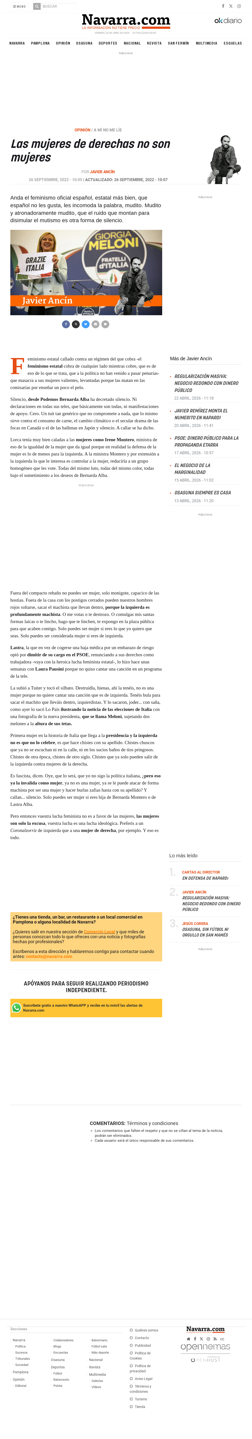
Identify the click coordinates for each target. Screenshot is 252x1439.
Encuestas (60, 1352)
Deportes (108, 43)
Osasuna (84, 43)
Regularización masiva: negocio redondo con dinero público (206, 383)
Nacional (132, 43)
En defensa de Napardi (205, 878)
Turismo (141, 1399)
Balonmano (99, 1340)
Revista (154, 43)
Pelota (57, 1386)
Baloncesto (61, 1379)
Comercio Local (99, 931)
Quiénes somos (146, 1330)
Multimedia (206, 43)
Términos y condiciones (152, 1123)
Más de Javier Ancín (191, 358)
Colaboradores (63, 1340)
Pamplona (40, 43)
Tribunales (22, 1359)
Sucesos (21, 1352)
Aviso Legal (143, 1379)
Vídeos (96, 1387)
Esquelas (233, 43)
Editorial (20, 1386)
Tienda (140, 1407)
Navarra (17, 43)
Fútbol (57, 1373)
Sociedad (21, 1365)
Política (20, 1346)
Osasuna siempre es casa (202, 493)
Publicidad (143, 1346)
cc (222, 1339)
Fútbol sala (99, 1346)
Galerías (97, 1381)
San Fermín (178, 43)
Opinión (63, 43)
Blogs (57, 1346)
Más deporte (100, 1352)
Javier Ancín (102, 172)
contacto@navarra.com (49, 956)
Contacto (142, 1338)
